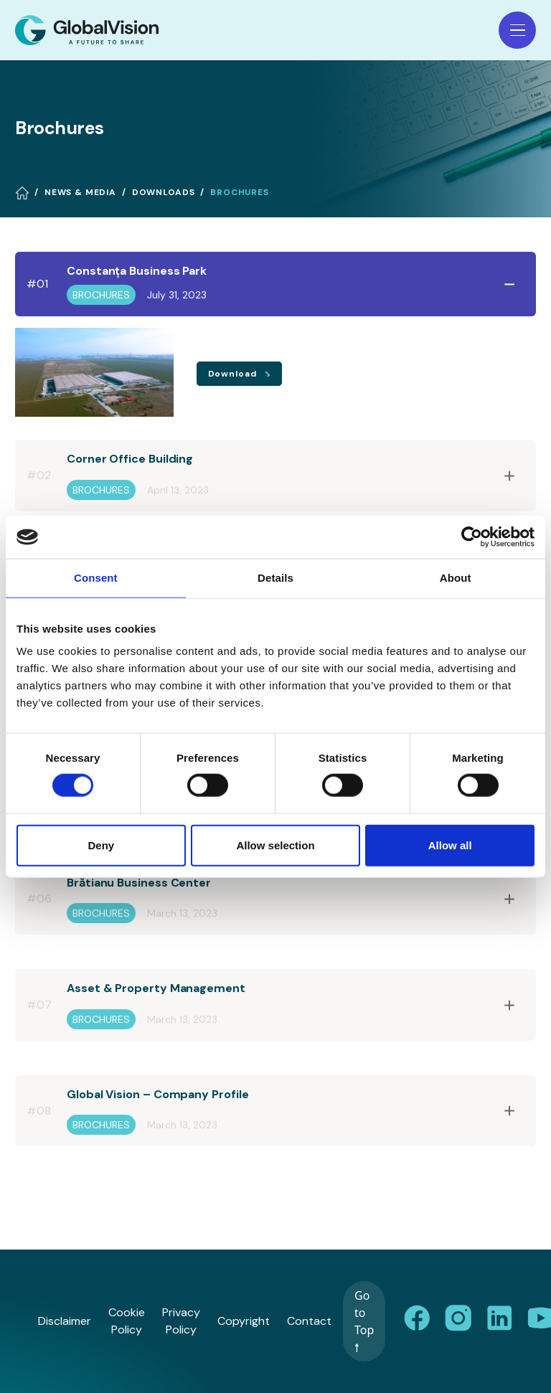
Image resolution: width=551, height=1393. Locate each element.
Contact (309, 1320)
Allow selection (275, 845)
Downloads (163, 192)
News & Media (80, 192)
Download (234, 373)
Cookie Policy (126, 1321)
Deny (101, 845)
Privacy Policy (181, 1321)
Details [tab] (275, 578)
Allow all (450, 845)
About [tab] (455, 578)
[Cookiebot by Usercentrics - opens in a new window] (471, 537)
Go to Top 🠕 (364, 1321)
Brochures (239, 192)
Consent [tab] (96, 578)
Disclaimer (64, 1320)
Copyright (243, 1320)
